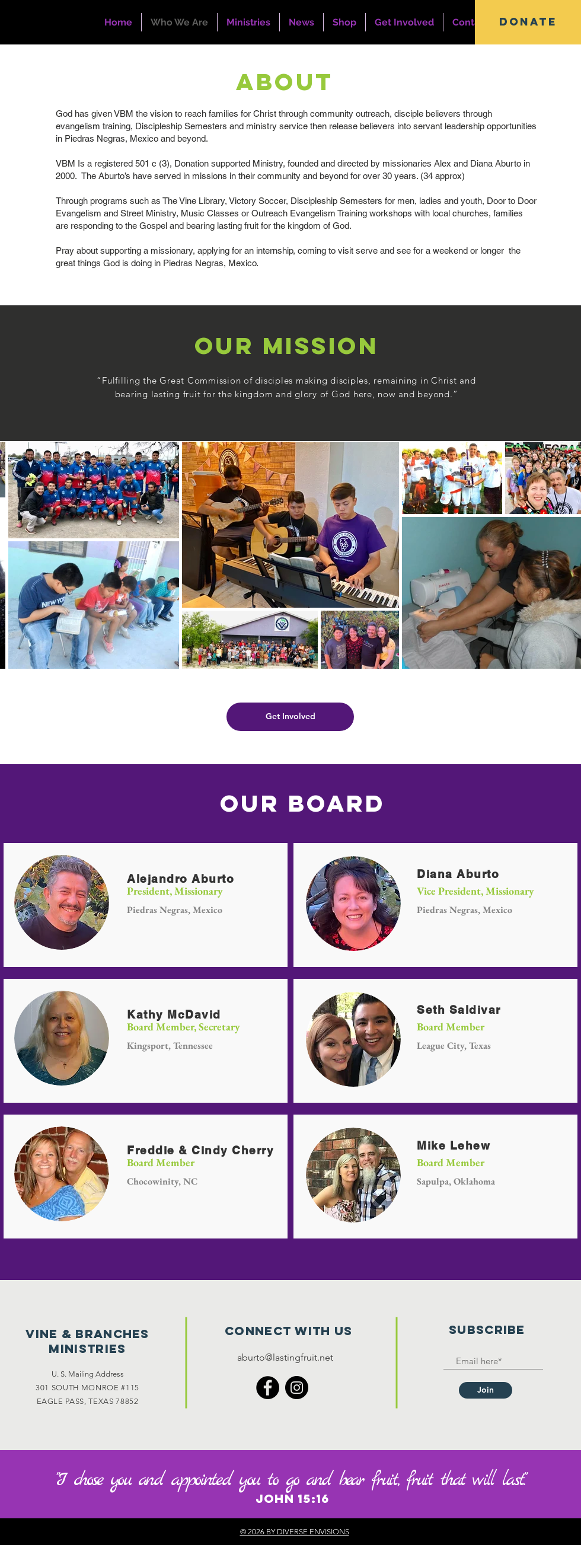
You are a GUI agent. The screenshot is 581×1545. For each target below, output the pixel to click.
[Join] (485, 1390)
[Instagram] (296, 1387)
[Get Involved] (290, 717)
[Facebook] (267, 1387)
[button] (528, 22)
